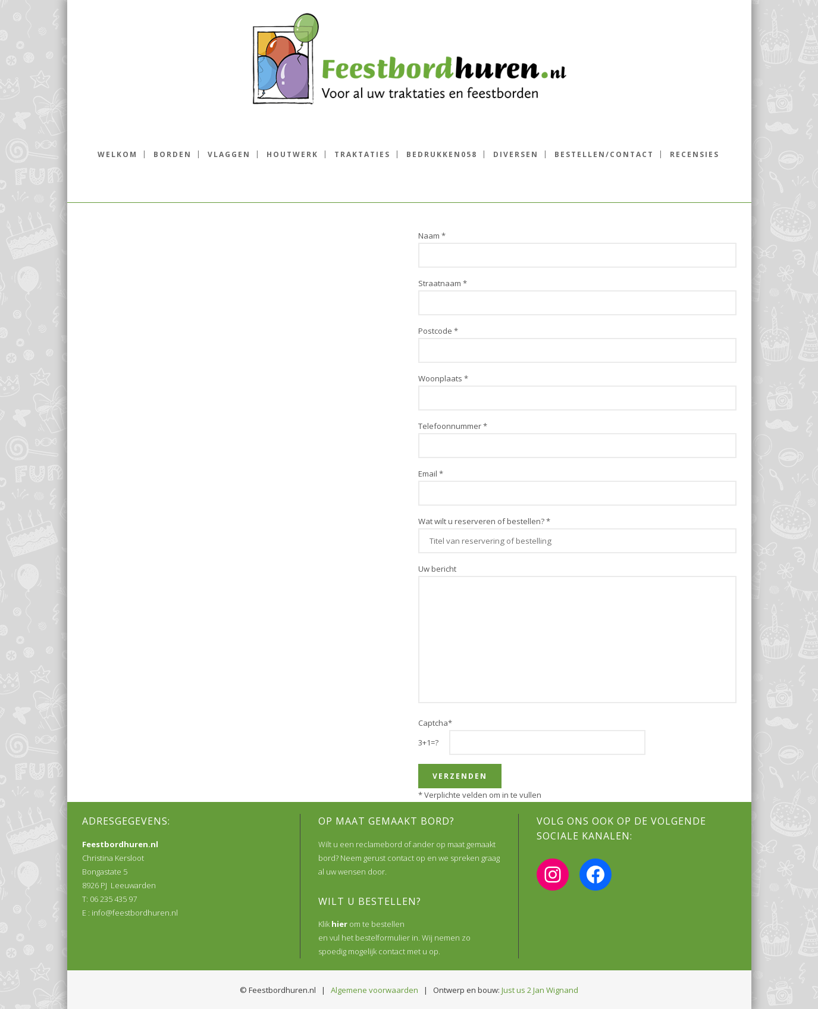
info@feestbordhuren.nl (135, 912)
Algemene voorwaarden (374, 990)
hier (339, 924)
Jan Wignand (555, 990)
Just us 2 (516, 990)
